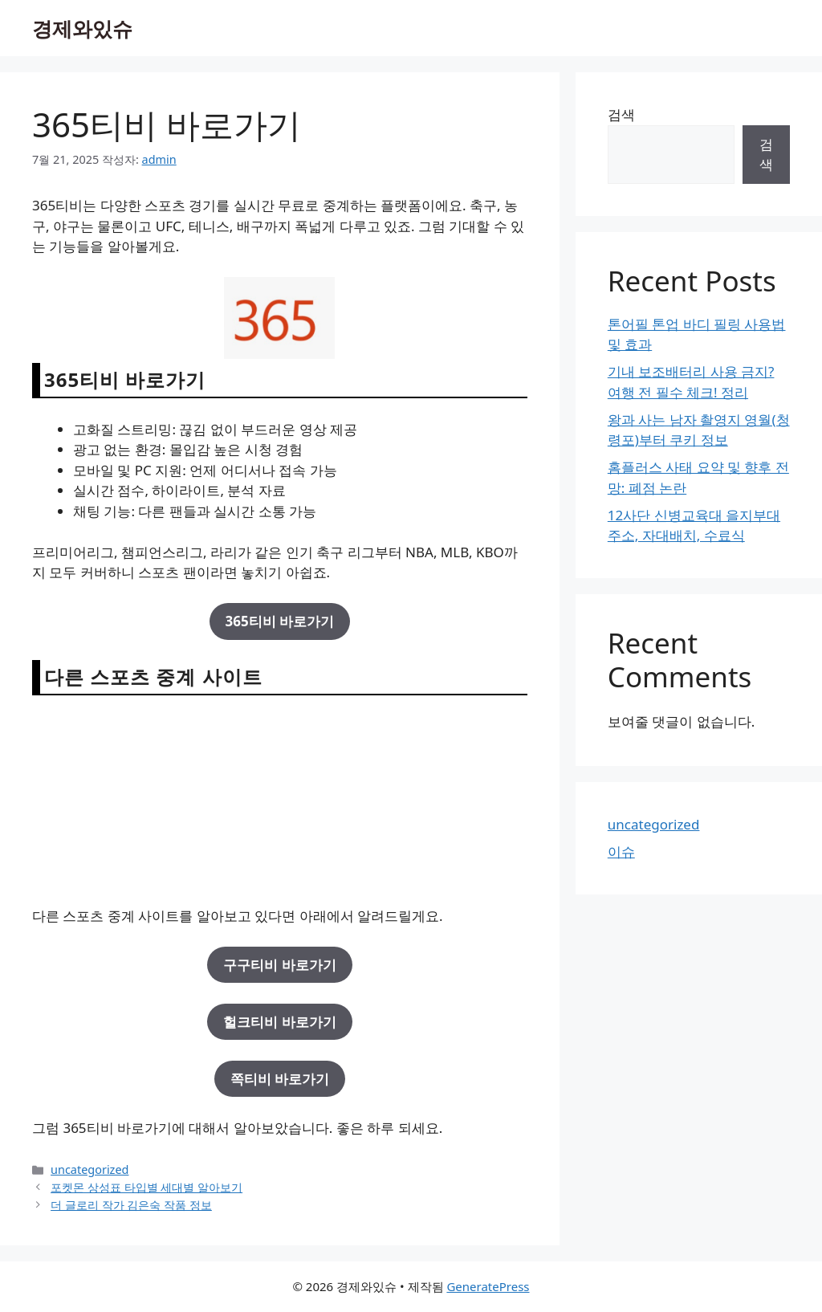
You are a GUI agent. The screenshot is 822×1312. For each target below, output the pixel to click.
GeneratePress (487, 1286)
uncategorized (89, 1169)
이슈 (621, 851)
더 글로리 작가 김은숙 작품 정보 (131, 1204)
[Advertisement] (279, 799)
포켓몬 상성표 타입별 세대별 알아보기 (146, 1187)
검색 (621, 114)
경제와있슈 (82, 28)
